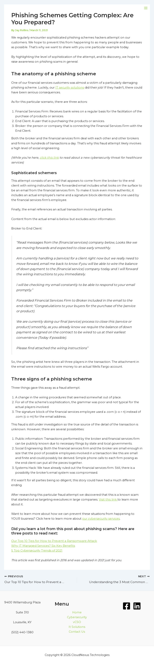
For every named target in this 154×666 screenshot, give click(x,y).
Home (77, 612)
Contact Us (77, 631)
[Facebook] (127, 606)
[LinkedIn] (137, 606)
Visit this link (108, 499)
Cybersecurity (77, 617)
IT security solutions (69, 87)
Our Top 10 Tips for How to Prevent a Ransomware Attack (54, 541)
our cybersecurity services (101, 518)
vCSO (77, 622)
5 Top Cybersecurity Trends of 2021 (36, 550)
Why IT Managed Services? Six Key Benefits (43, 546)
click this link (49, 157)
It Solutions (77, 627)
